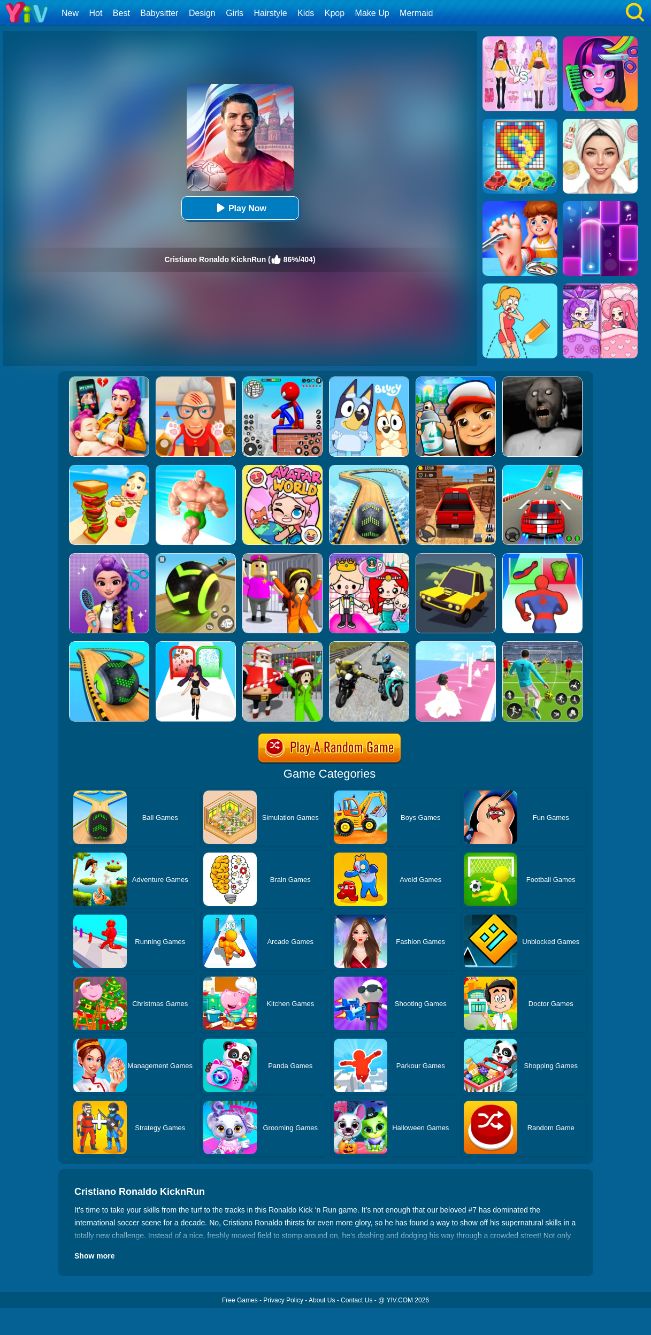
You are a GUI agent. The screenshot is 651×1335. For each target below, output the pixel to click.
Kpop (334, 13)
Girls (234, 13)
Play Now (239, 207)
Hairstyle (270, 13)
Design (202, 13)
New (70, 13)
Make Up (372, 13)
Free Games (240, 1300)
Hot (95, 13)
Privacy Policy (283, 1300)
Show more (94, 1256)
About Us (322, 1300)
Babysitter (159, 13)
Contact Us (356, 1300)
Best (121, 13)
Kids (305, 13)
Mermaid (416, 13)
